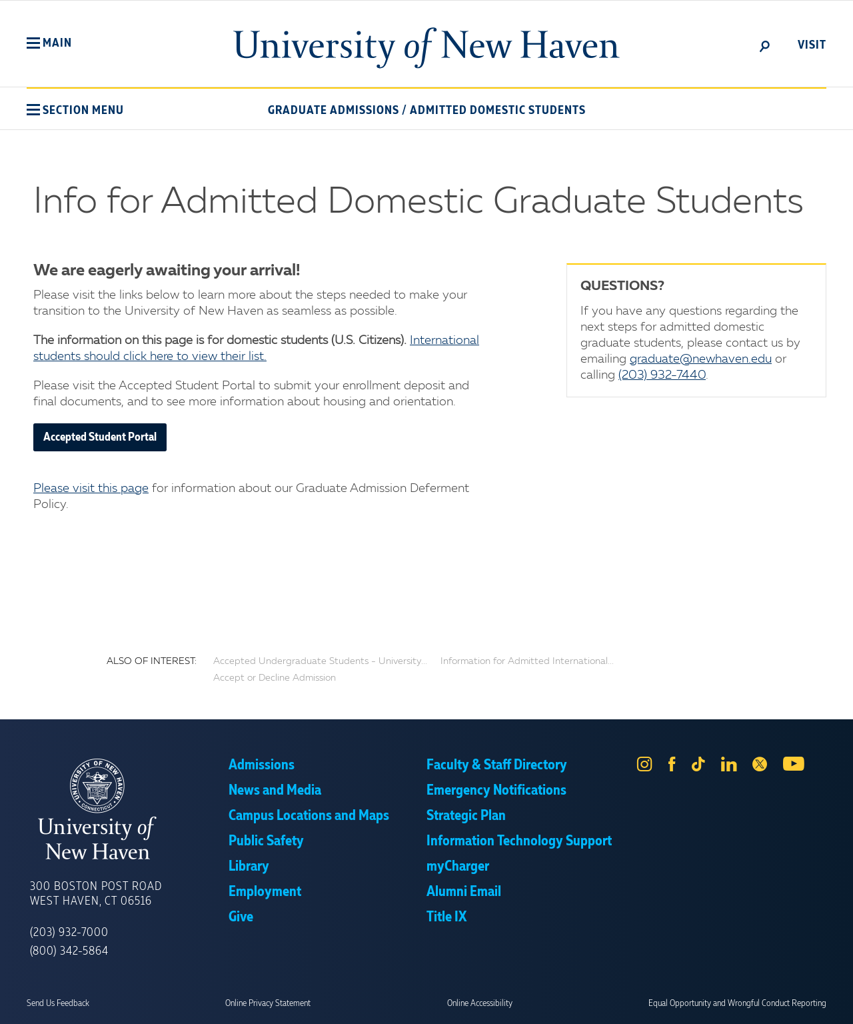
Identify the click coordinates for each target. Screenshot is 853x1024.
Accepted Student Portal (100, 437)
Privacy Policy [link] (524, 1004)
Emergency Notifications (496, 790)
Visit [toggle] (812, 45)
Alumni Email (463, 892)
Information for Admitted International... (527, 661)
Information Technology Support (519, 841)
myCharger (457, 866)
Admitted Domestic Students (498, 111)
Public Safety (266, 841)
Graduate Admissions (333, 111)
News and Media (275, 790)
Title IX (446, 917)
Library (249, 866)
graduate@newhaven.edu (701, 359)
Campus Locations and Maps (309, 816)
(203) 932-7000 (69, 933)
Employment (265, 892)
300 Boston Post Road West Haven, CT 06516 (96, 894)
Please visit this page (91, 489)
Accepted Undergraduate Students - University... (320, 661)
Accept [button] (604, 1004)
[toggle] (765, 45)
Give (241, 917)
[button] (49, 43)
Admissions (262, 765)
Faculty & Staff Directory (496, 765)
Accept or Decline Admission (274, 678)
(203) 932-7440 (662, 375)
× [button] (841, 994)
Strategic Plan (466, 816)
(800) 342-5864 (69, 951)
